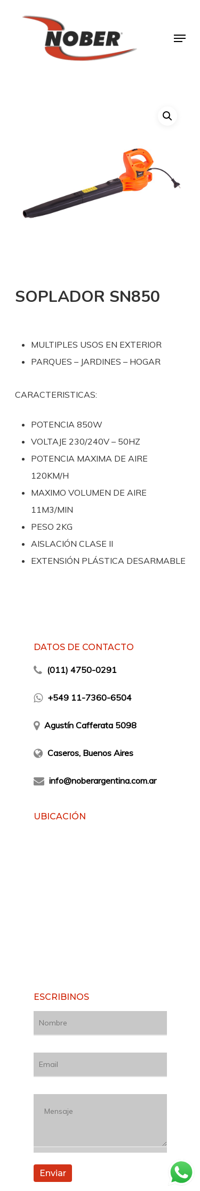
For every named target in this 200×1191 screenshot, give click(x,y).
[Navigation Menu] (180, 38)
